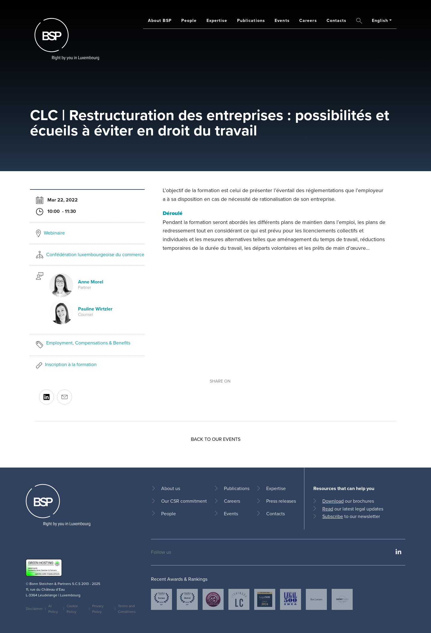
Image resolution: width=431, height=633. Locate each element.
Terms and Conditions (127, 608)
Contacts (337, 20)
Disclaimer (34, 608)
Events (282, 20)
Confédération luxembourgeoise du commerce (95, 254)
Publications (251, 20)
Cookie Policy (72, 608)
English (380, 20)
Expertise (217, 20)
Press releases (281, 501)
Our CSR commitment (184, 501)
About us (170, 488)
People (189, 20)
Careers (308, 20)
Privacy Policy (98, 608)
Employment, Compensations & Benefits (88, 342)
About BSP (160, 20)
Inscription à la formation (71, 364)
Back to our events (215, 439)
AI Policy (53, 608)
